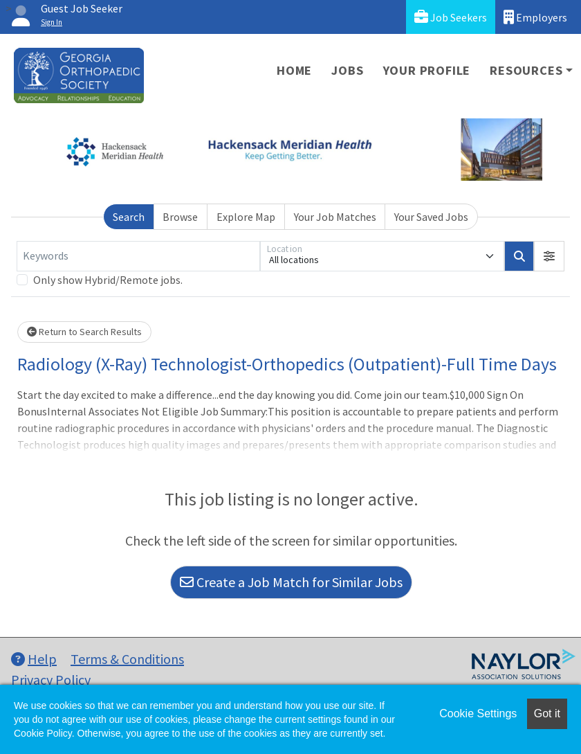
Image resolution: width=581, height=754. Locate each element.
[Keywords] (138, 256)
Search (129, 217)
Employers (535, 17)
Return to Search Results (84, 331)
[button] (549, 256)
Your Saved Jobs (431, 217)
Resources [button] (526, 70)
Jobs (347, 70)
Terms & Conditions (127, 658)
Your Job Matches (335, 217)
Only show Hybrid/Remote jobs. (108, 280)
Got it (547, 713)
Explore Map (245, 217)
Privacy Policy (51, 679)
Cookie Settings (478, 713)
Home (294, 70)
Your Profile (427, 70)
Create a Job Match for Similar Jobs (291, 582)
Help (34, 658)
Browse (180, 217)
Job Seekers (450, 17)
